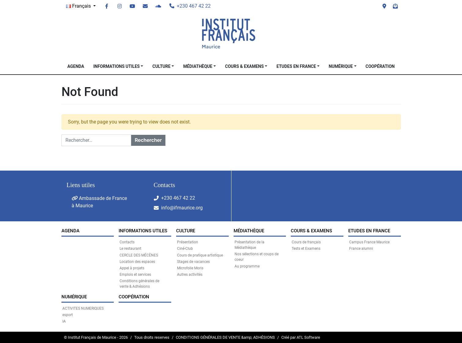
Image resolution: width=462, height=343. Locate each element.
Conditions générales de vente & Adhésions (139, 284)
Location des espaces (137, 262)
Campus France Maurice (369, 242)
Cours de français (306, 242)
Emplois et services (135, 274)
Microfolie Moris (190, 268)
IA (64, 321)
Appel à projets (132, 268)
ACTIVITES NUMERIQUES (83, 308)
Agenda (75, 66)
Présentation (187, 242)
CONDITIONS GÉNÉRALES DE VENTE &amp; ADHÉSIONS (225, 337)
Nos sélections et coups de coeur (257, 257)
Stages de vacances (193, 262)
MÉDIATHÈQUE (197, 66)
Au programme (247, 266)
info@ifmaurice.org (182, 208)
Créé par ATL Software (300, 337)
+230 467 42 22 (178, 198)
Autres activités (189, 274)
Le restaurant (130, 248)
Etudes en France (296, 66)
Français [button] (79, 6)
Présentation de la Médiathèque (249, 245)
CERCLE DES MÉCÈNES (139, 255)
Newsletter (395, 6)
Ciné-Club (185, 248)
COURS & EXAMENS (244, 66)
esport (67, 315)
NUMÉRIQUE (341, 66)
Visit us (384, 6)
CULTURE (161, 66)
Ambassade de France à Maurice (99, 201)
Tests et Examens (306, 248)
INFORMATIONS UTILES (116, 66)
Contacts (127, 242)
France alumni (361, 248)
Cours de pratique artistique (200, 255)
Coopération (380, 66)
